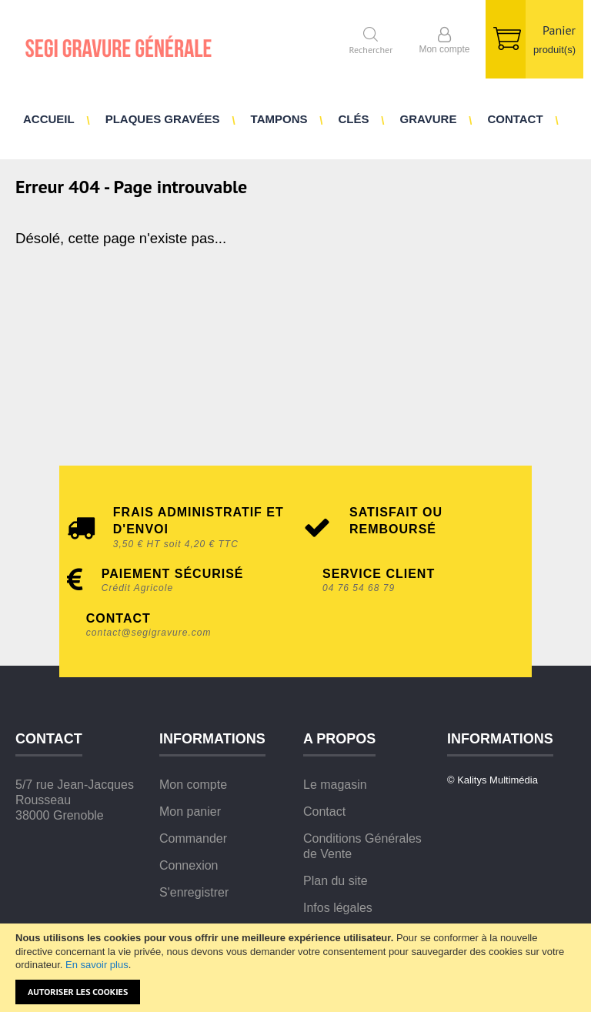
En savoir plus (97, 964)
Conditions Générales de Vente (362, 846)
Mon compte (193, 784)
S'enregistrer (194, 892)
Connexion (189, 865)
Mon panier (190, 811)
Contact (324, 811)
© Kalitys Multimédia (492, 780)
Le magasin (335, 784)
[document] (295, 967)
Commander (193, 838)
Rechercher (370, 49)
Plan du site (335, 880)
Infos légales (337, 907)
